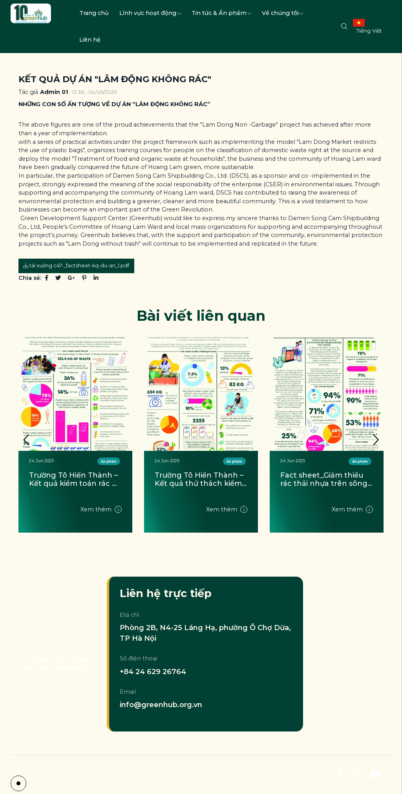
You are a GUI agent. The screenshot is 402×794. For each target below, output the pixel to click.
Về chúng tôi (282, 13)
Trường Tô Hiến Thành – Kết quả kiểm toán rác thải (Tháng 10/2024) (200, 479)
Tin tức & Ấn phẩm (221, 13)
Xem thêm (101, 520)
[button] (376, 440)
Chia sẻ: (29, 277)
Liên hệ (89, 39)
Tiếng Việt (369, 31)
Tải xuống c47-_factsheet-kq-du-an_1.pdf (76, 265)
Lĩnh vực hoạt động (150, 13)
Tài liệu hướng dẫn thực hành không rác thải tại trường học (73, 479)
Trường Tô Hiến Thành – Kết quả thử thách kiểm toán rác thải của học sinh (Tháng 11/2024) (325, 479)
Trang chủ (94, 13)
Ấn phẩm (234, 461)
